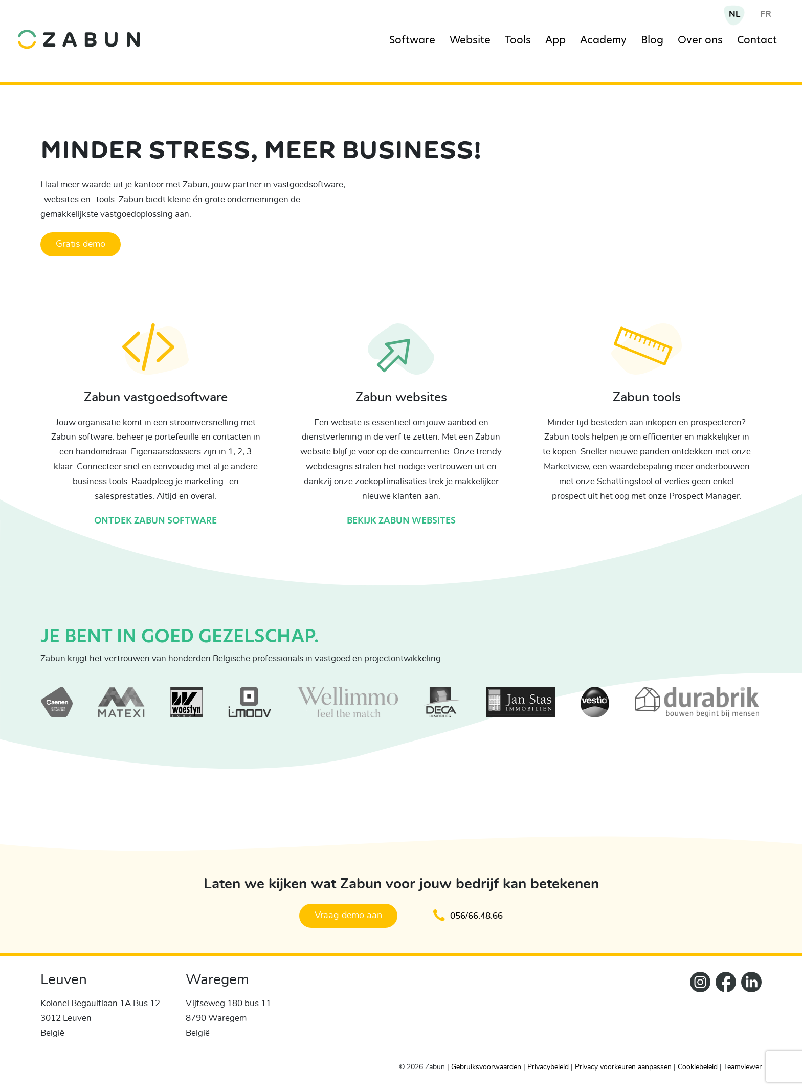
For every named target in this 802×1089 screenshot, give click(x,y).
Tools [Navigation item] (518, 41)
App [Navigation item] (555, 41)
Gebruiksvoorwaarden (486, 1067)
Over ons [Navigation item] (700, 41)
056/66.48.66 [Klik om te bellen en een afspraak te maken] (468, 915)
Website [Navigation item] (470, 41)
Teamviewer (743, 1067)
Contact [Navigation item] (757, 41)
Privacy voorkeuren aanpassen (623, 1067)
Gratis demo (80, 244)
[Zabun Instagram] (697, 1013)
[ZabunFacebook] (723, 1013)
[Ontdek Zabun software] (155, 356)
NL (734, 14)
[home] (108, 31)
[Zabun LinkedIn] (749, 1013)
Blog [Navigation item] (652, 41)
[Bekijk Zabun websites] (401, 356)
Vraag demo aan (348, 915)
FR (765, 14)
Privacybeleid (548, 1067)
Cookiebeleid (698, 1067)
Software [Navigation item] (412, 41)
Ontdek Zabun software (155, 521)
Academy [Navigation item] (603, 41)
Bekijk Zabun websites (401, 521)
